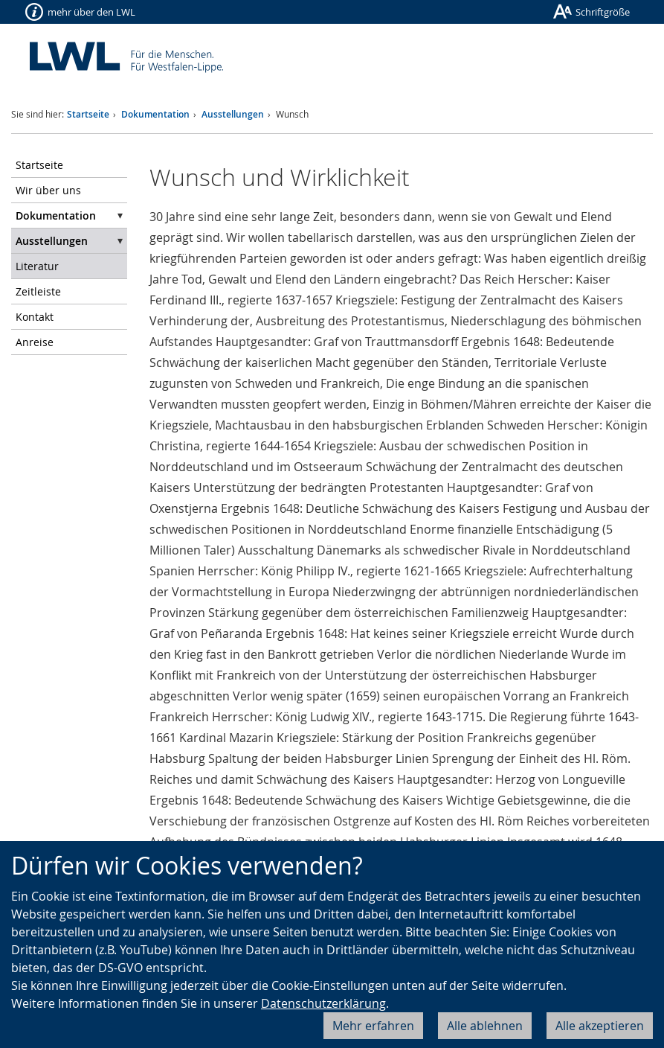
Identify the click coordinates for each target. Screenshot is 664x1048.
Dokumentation (155, 114)
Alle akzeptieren (599, 1025)
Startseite (88, 114)
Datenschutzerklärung (323, 1003)
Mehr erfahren (373, 1025)
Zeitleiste (38, 291)
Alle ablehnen (485, 1025)
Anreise (35, 342)
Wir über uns (48, 190)
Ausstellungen (233, 114)
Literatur (37, 266)
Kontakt (35, 317)
